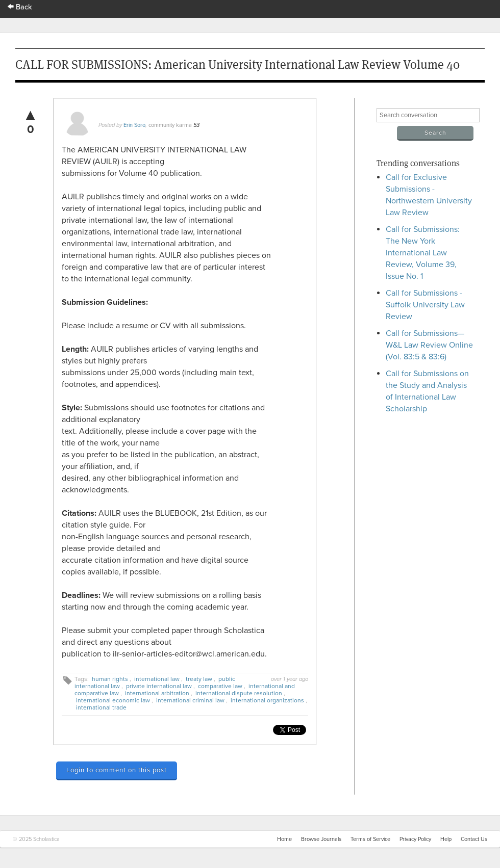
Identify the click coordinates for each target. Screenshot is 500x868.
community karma (170, 125)
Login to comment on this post (116, 770)
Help (446, 839)
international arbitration (157, 693)
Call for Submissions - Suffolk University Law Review (425, 305)
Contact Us (474, 839)
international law (157, 678)
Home (284, 839)
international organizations (267, 700)
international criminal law (190, 700)
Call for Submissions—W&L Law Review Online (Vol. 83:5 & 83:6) (429, 345)
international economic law (113, 700)
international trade (101, 707)
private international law (159, 686)
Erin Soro (134, 125)
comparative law (220, 686)
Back (20, 7)
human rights (110, 678)
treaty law (199, 678)
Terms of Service (370, 839)
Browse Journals (321, 839)
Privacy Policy (415, 839)
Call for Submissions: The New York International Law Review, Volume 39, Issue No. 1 (423, 252)
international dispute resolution (238, 693)
